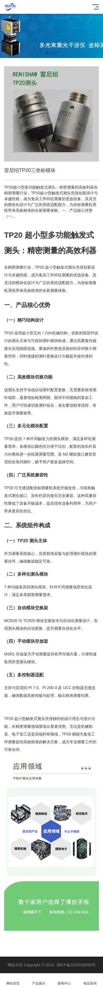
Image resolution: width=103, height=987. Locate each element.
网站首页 (13, 980)
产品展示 (39, 980)
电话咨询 (90, 980)
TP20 (13, 235)
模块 (19, 283)
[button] (47, 53)
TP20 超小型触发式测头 (24, 718)
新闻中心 (64, 980)
